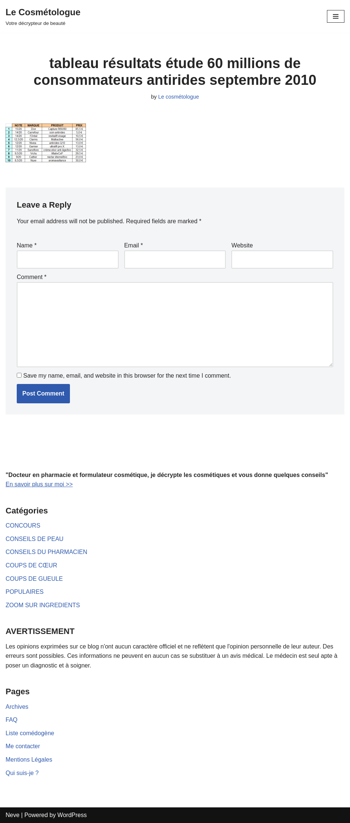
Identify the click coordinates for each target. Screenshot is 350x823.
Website (242, 245)
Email (133, 245)
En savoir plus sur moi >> (39, 484)
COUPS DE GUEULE (34, 579)
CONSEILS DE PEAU (35, 539)
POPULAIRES (25, 592)
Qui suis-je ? (22, 773)
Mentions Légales (29, 759)
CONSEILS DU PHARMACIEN (46, 552)
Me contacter (23, 746)
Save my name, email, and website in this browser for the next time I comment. (127, 375)
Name (26, 245)
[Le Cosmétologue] (43, 16)
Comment (31, 277)
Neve (12, 815)
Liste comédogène (30, 733)
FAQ (11, 720)
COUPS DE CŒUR (31, 565)
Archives (17, 707)
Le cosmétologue (178, 97)
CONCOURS (23, 525)
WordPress (72, 815)
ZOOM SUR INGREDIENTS (43, 605)
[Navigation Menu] (335, 16)
